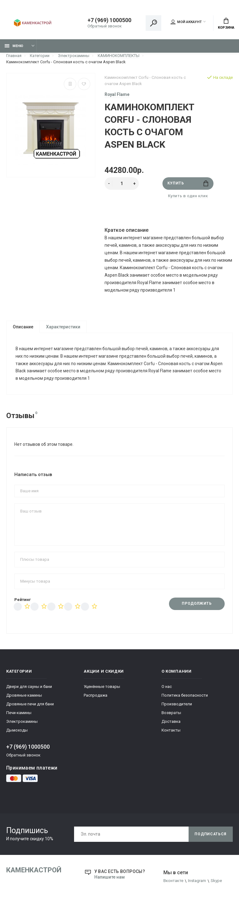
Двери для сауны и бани (29, 687)
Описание (23, 327)
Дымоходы (17, 731)
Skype (216, 882)
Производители (177, 705)
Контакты (171, 731)
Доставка (171, 722)
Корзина (226, 24)
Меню (14, 46)
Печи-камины (18, 714)
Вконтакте (173, 882)
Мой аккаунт (186, 22)
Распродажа (95, 696)
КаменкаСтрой (33, 871)
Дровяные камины (24, 696)
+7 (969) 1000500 (109, 21)
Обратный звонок (105, 26)
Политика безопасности (185, 696)
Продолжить (197, 605)
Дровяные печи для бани (30, 705)
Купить (187, 184)
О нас (167, 687)
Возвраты (171, 714)
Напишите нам (109, 878)
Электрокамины (22, 722)
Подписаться (210, 835)
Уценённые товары (102, 687)
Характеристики (63, 327)
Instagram (197, 882)
